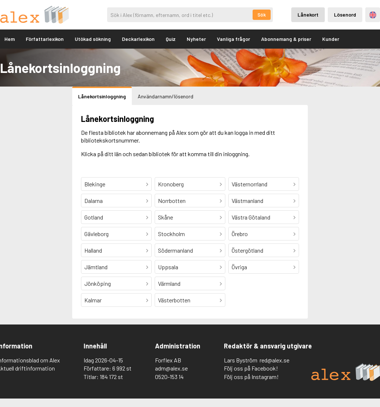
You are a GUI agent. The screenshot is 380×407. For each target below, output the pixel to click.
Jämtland (96, 266)
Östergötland (247, 250)
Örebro (240, 233)
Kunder (330, 39)
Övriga (239, 266)
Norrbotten (172, 200)
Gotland (93, 217)
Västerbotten (174, 300)
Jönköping (97, 283)
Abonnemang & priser (286, 39)
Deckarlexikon (138, 39)
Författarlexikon (45, 39)
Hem (9, 39)
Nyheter (196, 39)
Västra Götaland (251, 217)
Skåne (165, 217)
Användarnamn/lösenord (165, 96)
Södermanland (175, 250)
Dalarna (93, 200)
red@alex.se (274, 360)
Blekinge (94, 183)
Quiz (171, 39)
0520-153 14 (169, 376)
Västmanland (247, 200)
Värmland (169, 283)
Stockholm (171, 233)
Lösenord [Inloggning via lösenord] (345, 14)
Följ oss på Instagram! (251, 376)
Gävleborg (96, 233)
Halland (93, 250)
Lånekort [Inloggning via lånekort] (308, 14)
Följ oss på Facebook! (251, 368)
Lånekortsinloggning (102, 96)
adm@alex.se (171, 368)
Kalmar (93, 300)
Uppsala (168, 266)
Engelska (372, 14)
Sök (261, 15)
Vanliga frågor (233, 39)
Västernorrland (249, 183)
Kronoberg (171, 183)
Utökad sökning (93, 39)
